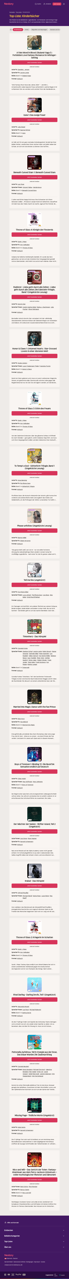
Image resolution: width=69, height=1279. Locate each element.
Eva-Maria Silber (23, 592)
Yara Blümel (24, 722)
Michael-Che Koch (39, 1069)
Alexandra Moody (23, 1006)
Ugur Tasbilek (31, 658)
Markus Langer (32, 664)
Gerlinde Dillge (33, 653)
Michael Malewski (35, 1010)
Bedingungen (29, 1262)
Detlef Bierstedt (34, 1074)
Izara (23, 133)
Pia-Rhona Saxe (25, 483)
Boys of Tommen (27, 785)
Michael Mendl (27, 896)
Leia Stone (23, 838)
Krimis (26, 29)
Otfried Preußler (23, 893)
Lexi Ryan (21, 184)
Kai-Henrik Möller (44, 656)
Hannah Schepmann (26, 841)
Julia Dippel (21, 127)
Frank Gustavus (41, 662)
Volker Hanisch (33, 656)
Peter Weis (40, 658)
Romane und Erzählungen (57, 29)
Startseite (12, 12)
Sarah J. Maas (22, 242)
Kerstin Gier (22, 304)
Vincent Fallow (27, 187)
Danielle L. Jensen (23, 69)
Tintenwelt (25, 667)
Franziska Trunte (44, 366)
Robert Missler (42, 660)
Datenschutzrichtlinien (20, 1262)
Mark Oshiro (24, 1187)
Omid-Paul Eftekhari (33, 597)
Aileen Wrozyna (25, 541)
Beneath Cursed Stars (29, 190)
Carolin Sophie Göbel (29, 307)
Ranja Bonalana (28, 1069)
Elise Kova (21, 719)
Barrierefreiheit (9, 1262)
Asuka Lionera (22, 363)
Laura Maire (45, 896)
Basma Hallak (22, 538)
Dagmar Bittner (25, 130)
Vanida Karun (37, 187)
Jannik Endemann (45, 1074)
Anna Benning (22, 480)
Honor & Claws (27, 369)
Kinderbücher (18, 29)
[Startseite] (19, 4)
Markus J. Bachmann (43, 307)
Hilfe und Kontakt (11, 1222)
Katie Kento (21, 1127)
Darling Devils (26, 1013)
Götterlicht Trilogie (28, 486)
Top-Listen (19, 12)
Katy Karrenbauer (37, 1076)
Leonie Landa (24, 73)
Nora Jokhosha (38, 782)
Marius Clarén (24, 1190)
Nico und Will (26, 1193)
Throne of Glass (28, 248)
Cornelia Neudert (23, 1066)
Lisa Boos (46, 595)
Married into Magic (28, 725)
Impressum (37, 1262)
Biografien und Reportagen (39, 29)
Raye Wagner (32, 838)
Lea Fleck (26, 1010)
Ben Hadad (32, 1072)
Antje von (40, 1072)
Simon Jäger (33, 660)
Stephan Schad (28, 651)
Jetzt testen (56, 4)
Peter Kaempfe (44, 653)
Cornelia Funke (23, 648)
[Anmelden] (47, 4)
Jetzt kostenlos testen (34, 62)
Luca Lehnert (27, 595)
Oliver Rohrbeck (33, 309)
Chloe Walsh (22, 779)
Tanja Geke (31, 662)
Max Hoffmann (27, 782)
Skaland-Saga (26, 76)
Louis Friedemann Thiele (31, 366)
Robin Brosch (47, 651)
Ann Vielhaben (25, 245)
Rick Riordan (33, 1187)
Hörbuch (20, 79)
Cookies (43, 1262)
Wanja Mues (37, 896)
